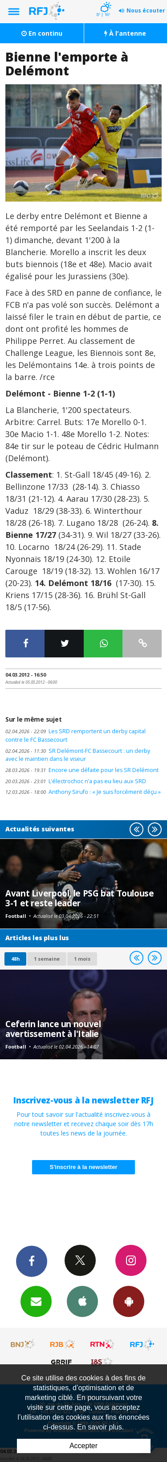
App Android (128, 1301)
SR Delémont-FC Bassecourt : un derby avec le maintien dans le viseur (77, 755)
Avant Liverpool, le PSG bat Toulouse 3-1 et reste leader (79, 898)
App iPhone (82, 1301)
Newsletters (36, 1301)
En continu (41, 33)
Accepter (83, 1446)
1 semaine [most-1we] (47, 958)
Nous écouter (145, 10)
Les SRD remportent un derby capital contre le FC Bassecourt (75, 735)
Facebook (31, 1261)
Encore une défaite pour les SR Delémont (82, 770)
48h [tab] (15, 958)
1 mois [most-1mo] (82, 958)
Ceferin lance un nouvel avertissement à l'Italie (53, 1028)
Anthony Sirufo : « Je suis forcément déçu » (83, 792)
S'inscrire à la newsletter (84, 1167)
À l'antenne (125, 33)
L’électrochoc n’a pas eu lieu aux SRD (75, 781)
